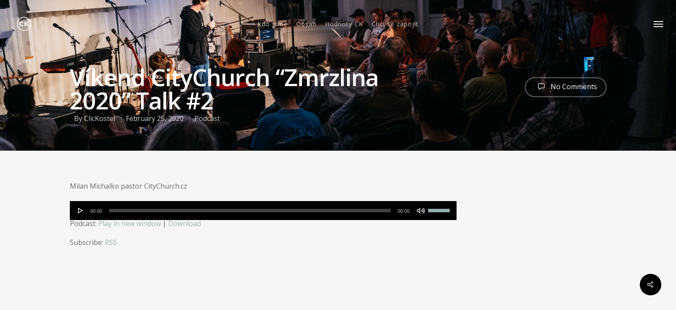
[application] (263, 210)
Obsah (306, 24)
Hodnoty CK (344, 24)
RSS (111, 242)
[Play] (80, 210)
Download (184, 223)
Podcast (207, 118)
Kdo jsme (272, 24)
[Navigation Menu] (659, 24)
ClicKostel (99, 118)
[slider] (250, 210)
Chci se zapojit (395, 24)
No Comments (565, 86)
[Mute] (421, 210)
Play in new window (129, 223)
